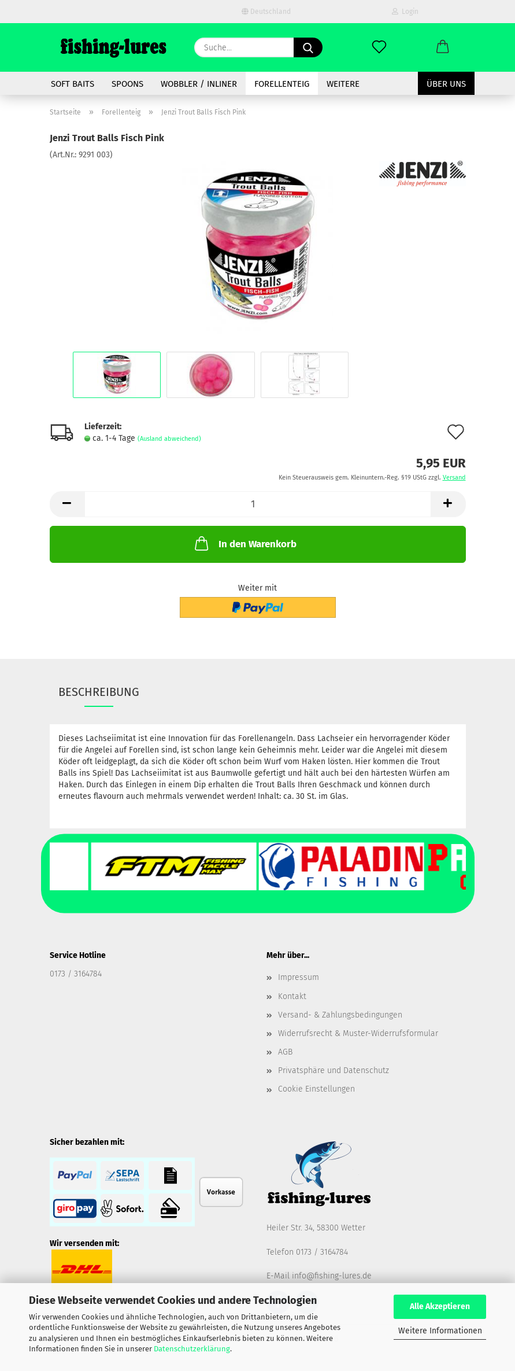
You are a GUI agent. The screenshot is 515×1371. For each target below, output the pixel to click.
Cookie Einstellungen (316, 1089)
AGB (285, 1052)
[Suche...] (308, 47)
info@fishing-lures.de (332, 1276)
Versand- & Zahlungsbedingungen (340, 1015)
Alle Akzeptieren (440, 1306)
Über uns (446, 84)
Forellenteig (281, 84)
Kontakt (292, 996)
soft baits (72, 84)
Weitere (343, 84)
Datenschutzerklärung (192, 1348)
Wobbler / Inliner (199, 84)
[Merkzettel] (379, 47)
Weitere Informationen (440, 1331)
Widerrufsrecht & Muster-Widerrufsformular (358, 1033)
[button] (443, 47)
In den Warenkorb (244, 543)
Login (405, 12)
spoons (127, 84)
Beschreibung (98, 692)
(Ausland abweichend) (169, 439)
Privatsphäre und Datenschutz (333, 1070)
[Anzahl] (257, 504)
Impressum (298, 977)
